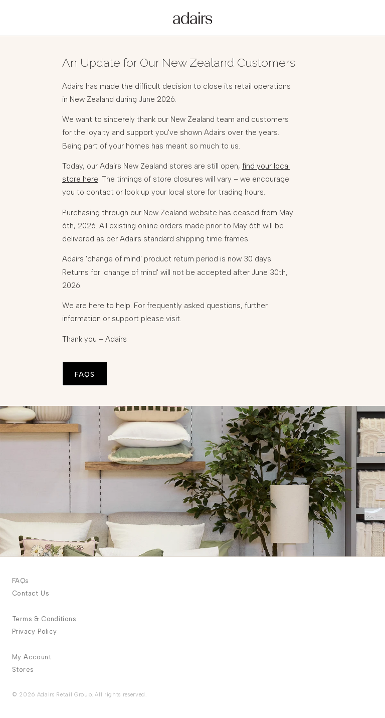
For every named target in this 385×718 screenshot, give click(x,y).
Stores (23, 669)
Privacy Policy (34, 631)
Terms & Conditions (44, 619)
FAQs (20, 581)
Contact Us (30, 593)
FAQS (85, 374)
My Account (31, 657)
